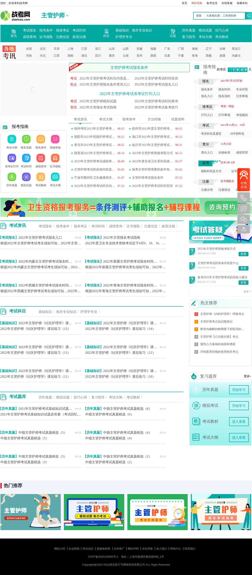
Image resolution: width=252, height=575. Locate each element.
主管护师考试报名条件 (129, 67)
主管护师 (53, 15)
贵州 (139, 55)
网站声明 (134, 548)
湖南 (70, 55)
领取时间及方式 (211, 171)
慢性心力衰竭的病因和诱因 (217, 344)
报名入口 (207, 96)
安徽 (139, 48)
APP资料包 (237, 133)
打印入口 (207, 115)
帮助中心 (176, 548)
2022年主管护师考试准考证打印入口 (130, 94)
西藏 (209, 55)
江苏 (84, 48)
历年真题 (188, 30)
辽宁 (209, 48)
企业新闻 (74, 548)
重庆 (112, 55)
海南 (195, 48)
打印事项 (224, 115)
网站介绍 (60, 548)
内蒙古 (236, 55)
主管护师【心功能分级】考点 (219, 336)
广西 (181, 48)
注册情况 (224, 189)
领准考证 (62, 30)
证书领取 (46, 37)
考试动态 (88, 548)
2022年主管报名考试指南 (98, 107)
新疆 (222, 55)
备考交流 (212, 3)
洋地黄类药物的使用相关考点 (219, 351)
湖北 (84, 55)
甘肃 (167, 55)
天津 (56, 48)
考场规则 (242, 115)
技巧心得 (222, 30)
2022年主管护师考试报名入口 (156, 84)
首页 (184, 3)
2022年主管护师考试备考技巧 (156, 107)
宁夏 (181, 55)
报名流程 (224, 96)
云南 (126, 55)
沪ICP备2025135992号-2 (103, 556)
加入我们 (162, 548)
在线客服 (227, 3)
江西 (56, 55)
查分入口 (207, 152)
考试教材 (222, 37)
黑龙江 (236, 48)
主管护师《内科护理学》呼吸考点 (222, 314)
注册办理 (207, 189)
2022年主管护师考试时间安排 (156, 78)
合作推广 (119, 548)
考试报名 (29, 30)
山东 (112, 48)
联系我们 (190, 548)
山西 (126, 48)
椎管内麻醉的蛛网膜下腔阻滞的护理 (223, 329)
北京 (43, 48)
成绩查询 (29, 37)
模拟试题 (205, 30)
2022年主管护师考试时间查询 (156, 101)
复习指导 (188, 37)
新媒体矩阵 (104, 548)
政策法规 (79, 37)
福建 (153, 48)
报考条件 (46, 30)
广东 (167, 48)
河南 (29, 55)
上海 (70, 48)
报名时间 (224, 89)
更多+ (247, 376)
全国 (29, 48)
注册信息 (62, 37)
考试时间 (79, 30)
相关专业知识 (142, 30)
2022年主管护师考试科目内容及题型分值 (105, 78)
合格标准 (224, 152)
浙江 (98, 48)
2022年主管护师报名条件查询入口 (105, 84)
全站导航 (148, 548)
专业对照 (242, 89)
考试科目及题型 (211, 133)
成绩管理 (242, 152)
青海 (195, 55)
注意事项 (242, 96)
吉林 (222, 48)
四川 (98, 55)
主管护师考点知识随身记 (216, 321)
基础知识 (122, 30)
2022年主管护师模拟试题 (98, 101)
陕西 (153, 55)
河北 (43, 55)
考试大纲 (205, 37)
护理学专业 (123, 37)
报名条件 (207, 89)
